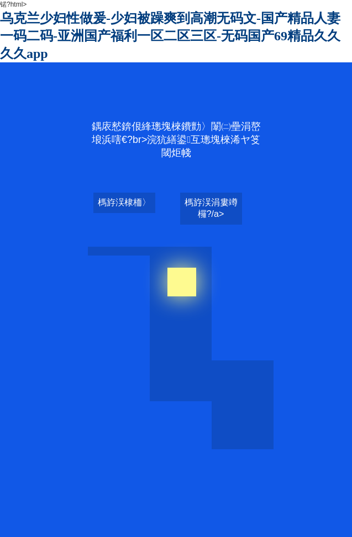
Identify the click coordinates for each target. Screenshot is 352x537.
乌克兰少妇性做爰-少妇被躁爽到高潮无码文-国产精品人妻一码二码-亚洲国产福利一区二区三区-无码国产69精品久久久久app (170, 36)
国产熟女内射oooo (213, 492)
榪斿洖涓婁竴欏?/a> (211, 208)
